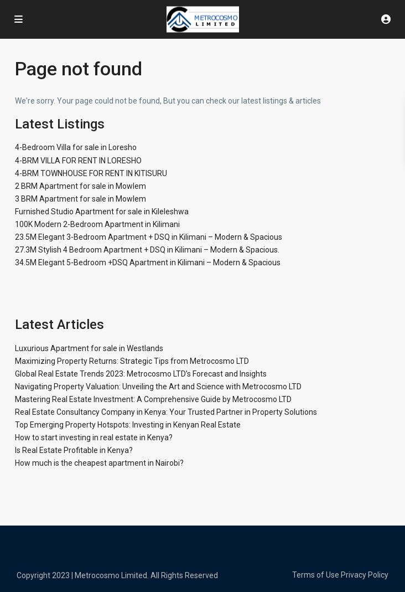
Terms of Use (315, 574)
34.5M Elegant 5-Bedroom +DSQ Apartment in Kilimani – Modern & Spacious (148, 262)
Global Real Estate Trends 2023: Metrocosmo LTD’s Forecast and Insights (141, 373)
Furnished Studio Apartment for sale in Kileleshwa (102, 211)
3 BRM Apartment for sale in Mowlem (80, 198)
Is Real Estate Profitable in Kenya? (74, 450)
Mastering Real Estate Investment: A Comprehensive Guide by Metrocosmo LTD (153, 399)
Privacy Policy (364, 574)
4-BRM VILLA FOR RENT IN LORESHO (78, 160)
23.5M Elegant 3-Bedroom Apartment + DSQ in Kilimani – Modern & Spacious (148, 237)
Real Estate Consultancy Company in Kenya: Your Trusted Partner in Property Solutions (166, 412)
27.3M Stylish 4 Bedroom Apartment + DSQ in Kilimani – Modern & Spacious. (147, 249)
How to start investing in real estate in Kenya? (94, 437)
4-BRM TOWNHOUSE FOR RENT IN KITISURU (91, 173)
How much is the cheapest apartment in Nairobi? (99, 463)
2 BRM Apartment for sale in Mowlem (80, 186)
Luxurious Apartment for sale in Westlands (89, 348)
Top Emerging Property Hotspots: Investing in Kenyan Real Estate (128, 424)
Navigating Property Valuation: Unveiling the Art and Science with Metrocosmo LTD (158, 386)
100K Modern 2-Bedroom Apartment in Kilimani (97, 224)
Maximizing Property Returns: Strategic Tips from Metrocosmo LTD (132, 361)
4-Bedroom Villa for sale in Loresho (76, 147)
